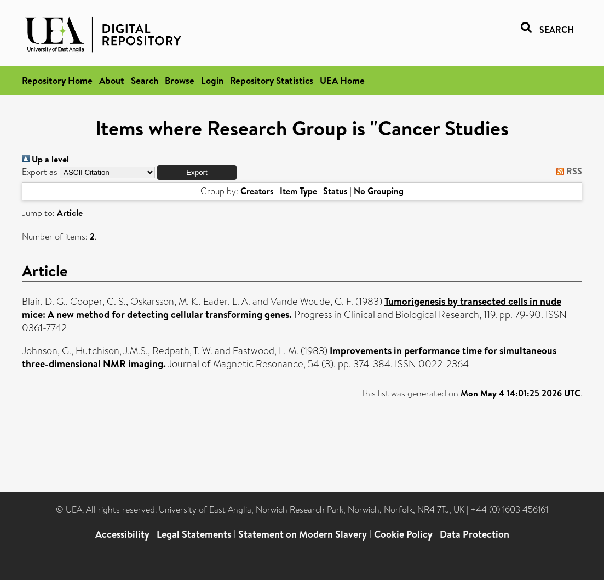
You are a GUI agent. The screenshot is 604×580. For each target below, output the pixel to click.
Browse (179, 80)
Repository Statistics (271, 80)
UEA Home (342, 80)
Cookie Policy (403, 534)
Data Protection (474, 534)
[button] (197, 172)
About (111, 80)
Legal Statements (194, 534)
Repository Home (57, 80)
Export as (39, 172)
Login (212, 80)
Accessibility (122, 534)
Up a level (45, 159)
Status (335, 191)
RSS (567, 171)
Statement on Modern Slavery (302, 534)
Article (70, 213)
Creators (257, 191)
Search (144, 80)
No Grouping (379, 191)
